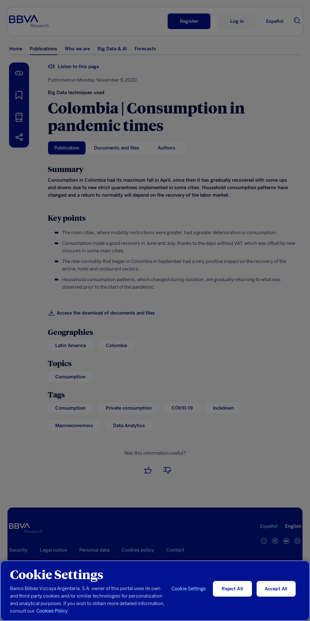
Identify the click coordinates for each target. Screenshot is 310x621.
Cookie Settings (188, 589)
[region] (155, 590)
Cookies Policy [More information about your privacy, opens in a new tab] (52, 611)
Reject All (232, 589)
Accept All (276, 589)
